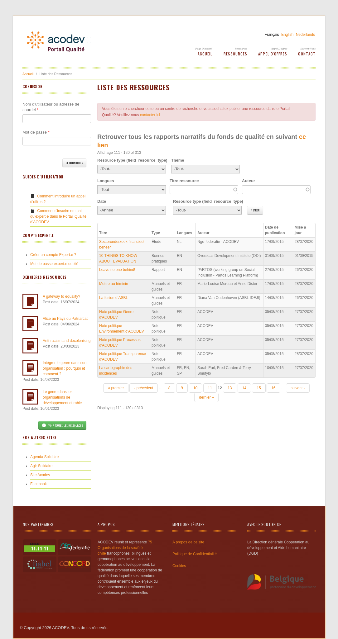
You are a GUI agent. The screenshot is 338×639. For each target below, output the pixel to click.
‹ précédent (143, 388)
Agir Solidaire (41, 466)
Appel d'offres (279, 48)
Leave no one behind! (117, 269)
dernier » (206, 397)
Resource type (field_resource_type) (132, 160)
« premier (116, 388)
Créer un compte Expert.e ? (53, 255)
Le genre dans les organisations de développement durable (62, 397)
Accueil (205, 53)
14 (244, 388)
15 (259, 388)
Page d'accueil (203, 48)
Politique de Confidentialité (194, 554)
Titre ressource (184, 180)
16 (273, 388)
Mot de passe (36, 132)
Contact (307, 53)
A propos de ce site (188, 542)
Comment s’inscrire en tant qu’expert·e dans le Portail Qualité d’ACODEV (58, 216)
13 (230, 388)
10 (195, 388)
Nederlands (305, 34)
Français (272, 34)
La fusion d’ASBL (113, 298)
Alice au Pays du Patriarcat (65, 318)
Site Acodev (40, 475)
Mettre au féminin (113, 284)
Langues (105, 180)
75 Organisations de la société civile (125, 548)
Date (101, 201)
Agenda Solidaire (44, 457)
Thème (177, 160)
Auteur (248, 180)
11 (210, 388)
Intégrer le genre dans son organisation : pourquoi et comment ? (64, 368)
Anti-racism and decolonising (66, 340)
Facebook (38, 484)
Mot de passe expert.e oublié (54, 264)
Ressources (241, 48)
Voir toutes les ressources (62, 425)
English (287, 34)
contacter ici (150, 115)
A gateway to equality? (61, 296)
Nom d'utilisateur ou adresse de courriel (50, 107)
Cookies (179, 566)
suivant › (298, 388)
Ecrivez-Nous (308, 48)
